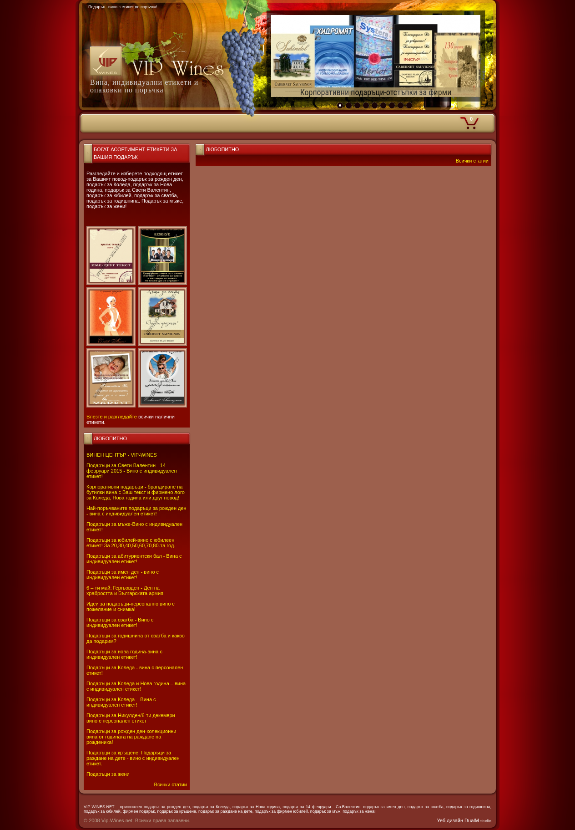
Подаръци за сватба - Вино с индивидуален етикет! (119, 622)
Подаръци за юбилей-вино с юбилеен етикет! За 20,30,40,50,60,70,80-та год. (130, 542)
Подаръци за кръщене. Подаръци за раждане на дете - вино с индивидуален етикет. (133, 758)
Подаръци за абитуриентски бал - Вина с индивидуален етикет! (134, 558)
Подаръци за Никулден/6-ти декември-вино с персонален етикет (131, 718)
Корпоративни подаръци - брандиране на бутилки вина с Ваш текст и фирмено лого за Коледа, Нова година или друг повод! (135, 492)
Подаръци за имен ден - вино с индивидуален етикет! (122, 574)
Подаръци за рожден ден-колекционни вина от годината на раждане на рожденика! (131, 736)
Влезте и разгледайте (111, 416)
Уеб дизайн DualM (464, 820)
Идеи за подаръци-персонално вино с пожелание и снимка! (130, 606)
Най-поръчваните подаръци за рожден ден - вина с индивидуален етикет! (136, 510)
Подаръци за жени (108, 774)
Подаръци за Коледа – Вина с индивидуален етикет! (121, 702)
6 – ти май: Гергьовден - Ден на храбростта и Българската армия (124, 590)
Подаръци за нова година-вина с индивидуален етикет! (124, 654)
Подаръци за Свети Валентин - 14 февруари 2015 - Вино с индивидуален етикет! (131, 471)
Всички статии (170, 784)
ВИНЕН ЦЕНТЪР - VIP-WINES (121, 455)
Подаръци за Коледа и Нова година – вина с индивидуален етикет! (136, 686)
